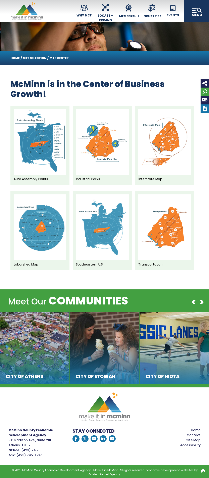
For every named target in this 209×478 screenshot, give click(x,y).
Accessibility (190, 445)
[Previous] (193, 302)
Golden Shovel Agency (104, 474)
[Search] (205, 92)
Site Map (193, 440)
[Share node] (205, 83)
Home (196, 430)
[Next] (201, 302)
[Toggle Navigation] (196, 11)
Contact (194, 435)
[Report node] (205, 108)
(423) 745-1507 (29, 455)
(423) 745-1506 (34, 450)
